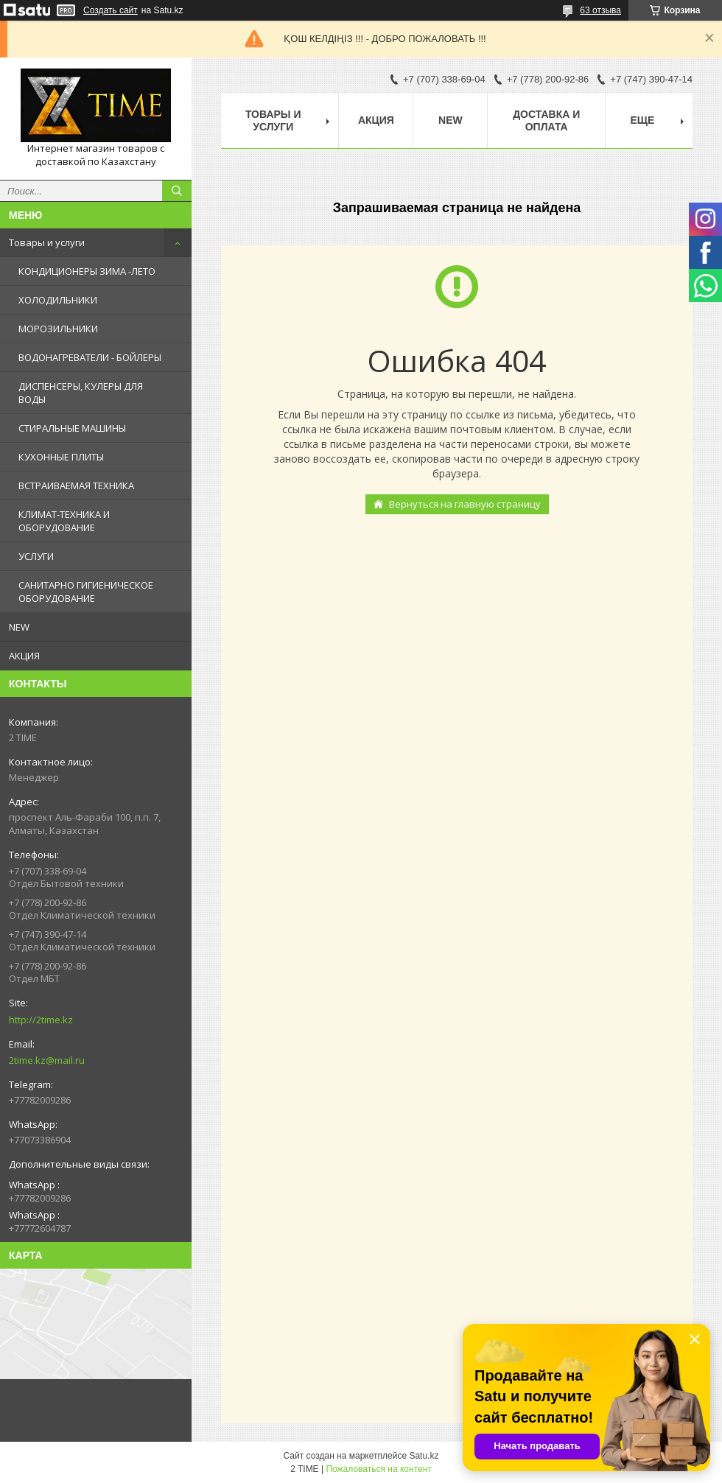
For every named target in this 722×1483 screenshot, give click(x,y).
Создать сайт (110, 10)
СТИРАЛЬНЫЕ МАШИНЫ (72, 428)
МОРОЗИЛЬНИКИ (58, 328)
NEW (19, 627)
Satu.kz (423, 1456)
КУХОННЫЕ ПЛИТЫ (61, 456)
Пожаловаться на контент (378, 1469)
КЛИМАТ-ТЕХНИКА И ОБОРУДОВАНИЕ (64, 521)
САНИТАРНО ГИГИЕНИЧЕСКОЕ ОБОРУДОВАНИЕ (85, 591)
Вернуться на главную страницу (465, 504)
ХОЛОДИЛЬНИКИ (57, 299)
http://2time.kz (41, 1019)
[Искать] (177, 191)
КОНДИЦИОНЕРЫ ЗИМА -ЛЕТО (86, 271)
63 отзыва (600, 10)
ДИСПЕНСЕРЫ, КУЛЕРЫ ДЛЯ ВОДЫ (80, 392)
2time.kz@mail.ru (47, 1060)
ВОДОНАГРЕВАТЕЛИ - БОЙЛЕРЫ (89, 357)
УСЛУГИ (36, 556)
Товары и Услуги (273, 120)
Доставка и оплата (546, 120)
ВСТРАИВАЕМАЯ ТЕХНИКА (76, 485)
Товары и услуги (47, 242)
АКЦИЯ (24, 655)
